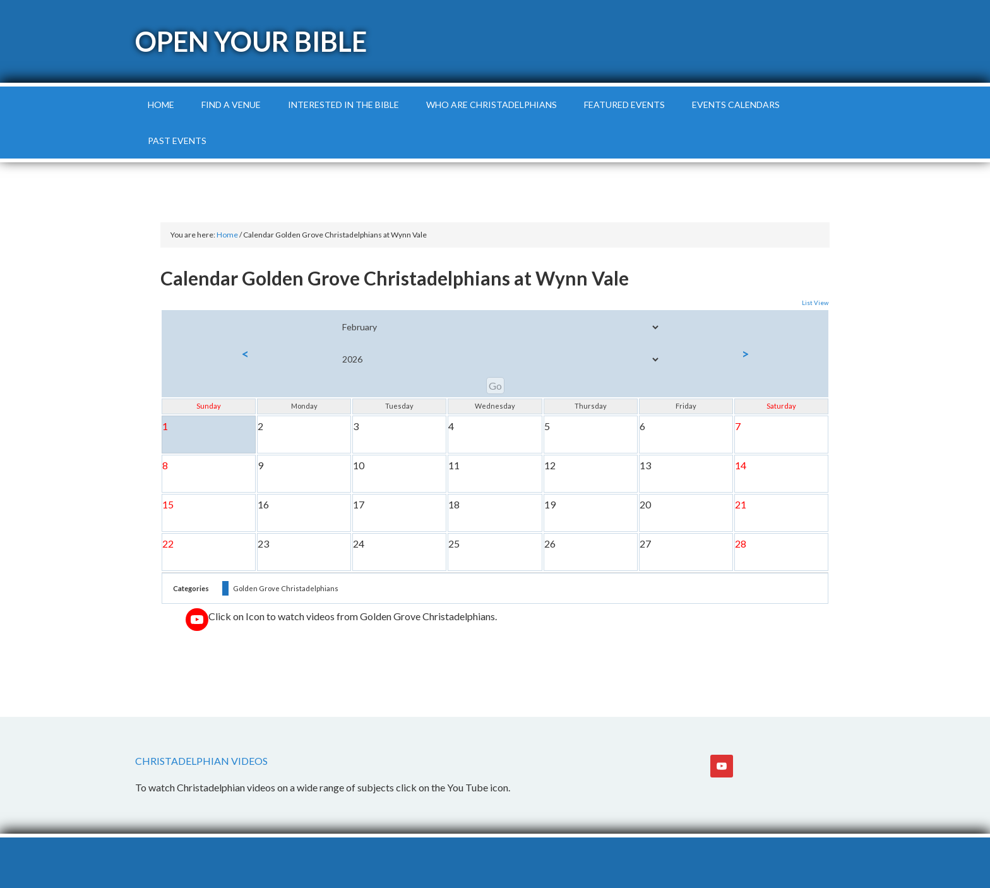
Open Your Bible (251, 41)
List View (815, 302)
